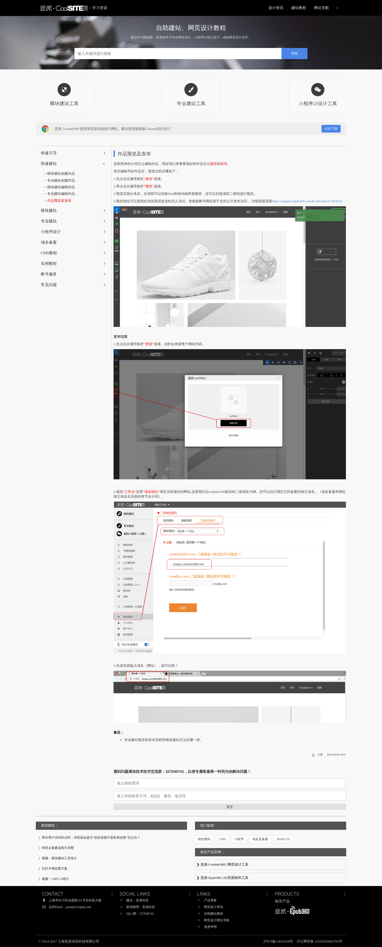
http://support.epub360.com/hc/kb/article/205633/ (307, 201)
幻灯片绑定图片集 (54, 868)
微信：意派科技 (137, 900)
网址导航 (321, 8)
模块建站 (204, 839)
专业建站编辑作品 (61, 194)
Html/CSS (283, 839)
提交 (230, 807)
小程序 (239, 839)
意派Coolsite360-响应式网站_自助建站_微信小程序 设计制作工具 (270, 865)
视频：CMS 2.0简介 (55, 879)
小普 (320, 754)
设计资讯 (275, 8)
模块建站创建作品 (61, 174)
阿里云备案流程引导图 (58, 848)
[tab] (74, 153)
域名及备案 (260, 839)
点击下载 (331, 128)
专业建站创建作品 (61, 180)
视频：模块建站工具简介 (59, 858)
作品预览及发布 (59, 201)
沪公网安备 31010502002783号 (319, 941)
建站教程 (298, 8)
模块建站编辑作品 (61, 187)
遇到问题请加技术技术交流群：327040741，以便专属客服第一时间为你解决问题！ (182, 771)
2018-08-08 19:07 (336, 754)
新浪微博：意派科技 (140, 907)
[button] (74, 153)
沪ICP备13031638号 (278, 941)
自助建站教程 (213, 913)
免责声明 (210, 927)
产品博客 (210, 900)
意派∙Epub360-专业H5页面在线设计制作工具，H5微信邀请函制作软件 (270, 878)
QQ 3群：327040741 (140, 913)
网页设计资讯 (213, 907)
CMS (222, 839)
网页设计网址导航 (216, 920)
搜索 (294, 53)
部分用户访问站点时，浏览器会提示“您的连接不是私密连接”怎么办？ (91, 837)
